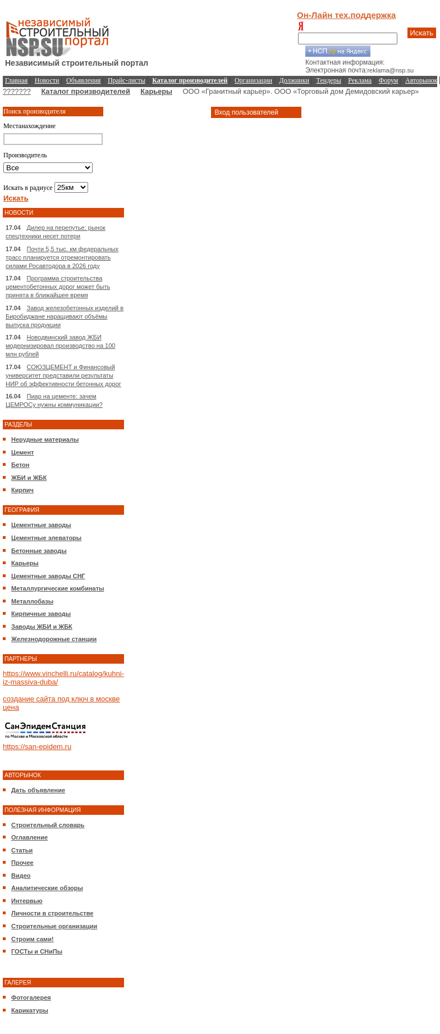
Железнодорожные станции (54, 639)
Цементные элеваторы (46, 537)
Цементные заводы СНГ (48, 576)
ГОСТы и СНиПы (36, 951)
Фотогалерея (31, 997)
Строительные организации (54, 926)
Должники (294, 80)
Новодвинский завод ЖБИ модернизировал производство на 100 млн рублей (60, 345)
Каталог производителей (85, 91)
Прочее (22, 862)
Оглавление (29, 837)
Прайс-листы (126, 80)
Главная (16, 80)
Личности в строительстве (52, 913)
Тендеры (329, 80)
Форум (388, 80)
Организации (253, 80)
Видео (21, 875)
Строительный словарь (48, 825)
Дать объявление (38, 790)
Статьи (22, 850)
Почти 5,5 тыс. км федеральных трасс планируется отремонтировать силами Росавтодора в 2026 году (62, 257)
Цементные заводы (41, 524)
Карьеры (156, 91)
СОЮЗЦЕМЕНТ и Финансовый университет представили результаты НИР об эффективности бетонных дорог (63, 375)
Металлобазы (32, 601)
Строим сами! (32, 939)
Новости (47, 80)
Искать (422, 33)
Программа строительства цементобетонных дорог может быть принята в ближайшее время (58, 286)
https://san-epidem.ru (37, 746)
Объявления (83, 80)
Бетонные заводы (39, 550)
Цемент (22, 452)
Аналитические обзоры (47, 888)
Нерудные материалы (45, 439)
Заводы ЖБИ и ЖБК (41, 626)
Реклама (360, 80)
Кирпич (22, 490)
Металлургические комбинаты (57, 588)
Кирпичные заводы (41, 613)
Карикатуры (29, 1010)
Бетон (20, 464)
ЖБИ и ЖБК (29, 477)
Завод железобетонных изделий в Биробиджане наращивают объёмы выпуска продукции (64, 316)
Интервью (27, 900)
